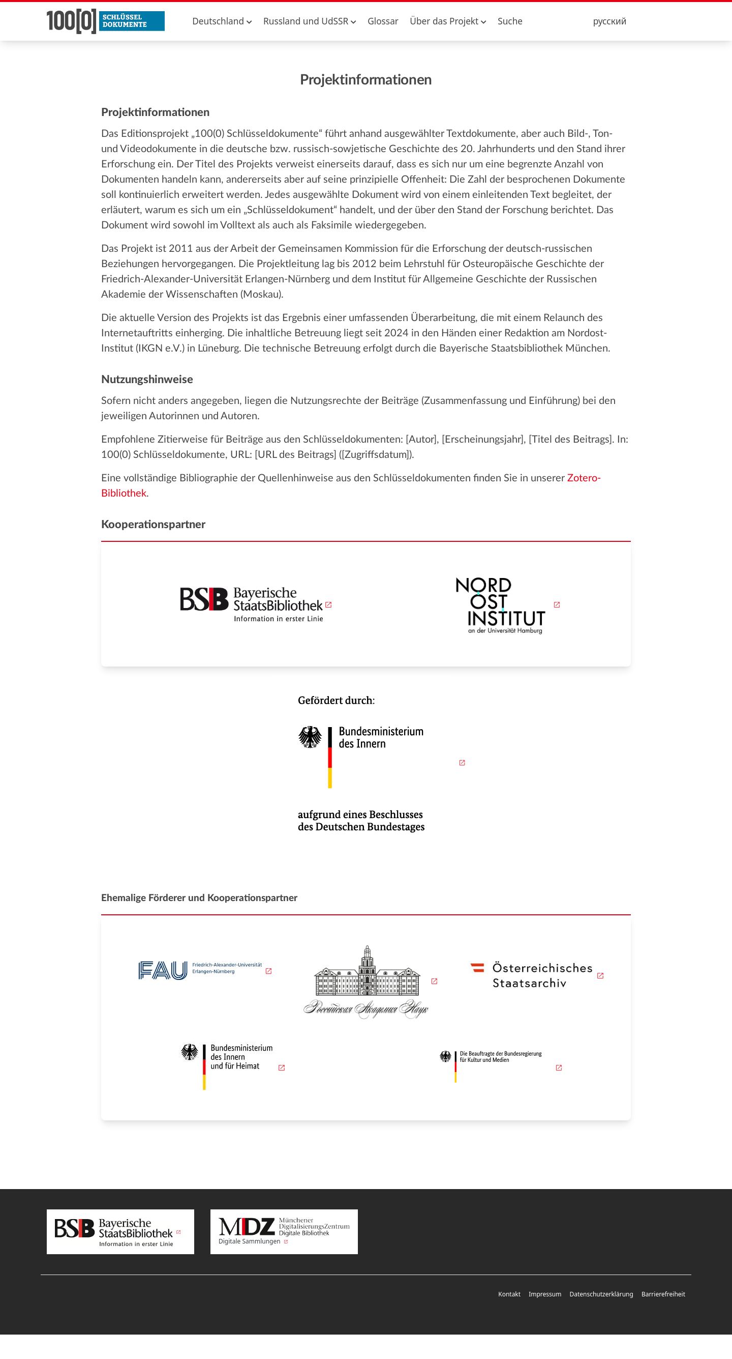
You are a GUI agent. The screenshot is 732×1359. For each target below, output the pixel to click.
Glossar (383, 21)
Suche (510, 21)
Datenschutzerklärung (601, 1294)
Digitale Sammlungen (284, 1232)
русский (610, 21)
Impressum (545, 1294)
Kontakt (509, 1294)
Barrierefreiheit (663, 1294)
